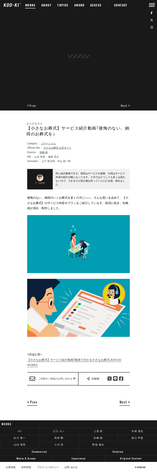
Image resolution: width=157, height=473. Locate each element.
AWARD (79, 5)
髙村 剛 (59, 438)
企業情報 (11, 467)
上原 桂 (98, 431)
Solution (117, 451)
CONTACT (121, 5)
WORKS (30, 5)
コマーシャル (48, 143)
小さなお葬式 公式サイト (57, 147)
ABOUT (46, 5)
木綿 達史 (137, 431)
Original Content (131, 458)
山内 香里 (20, 444)
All (20, 431)
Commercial (39, 451)
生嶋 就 (43, 152)
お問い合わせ (70, 467)
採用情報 (26, 467)
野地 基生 (98, 444)
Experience (78, 458)
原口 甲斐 (137, 438)
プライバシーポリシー (47, 467)
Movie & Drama (26, 458)
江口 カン (59, 431)
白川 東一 (20, 438)
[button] (31, 105)
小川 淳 (59, 444)
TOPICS (63, 5)
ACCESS (96, 5)
